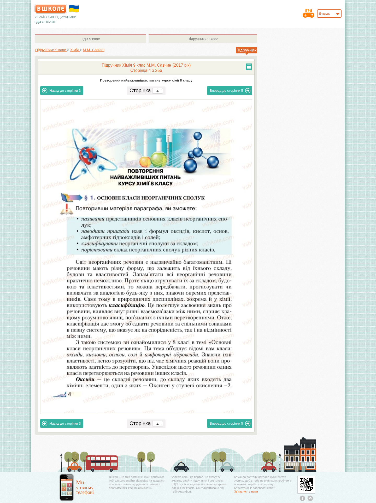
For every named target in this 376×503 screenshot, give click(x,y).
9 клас (91, 39)
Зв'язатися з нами (246, 491)
